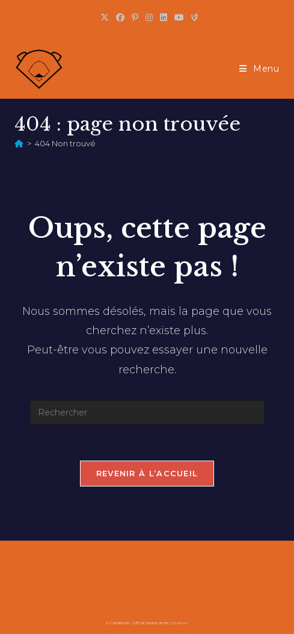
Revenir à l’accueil (147, 473)
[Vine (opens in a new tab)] (193, 17)
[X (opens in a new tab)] (104, 17)
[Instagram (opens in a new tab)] (149, 17)
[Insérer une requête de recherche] (147, 412)
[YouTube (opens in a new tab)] (179, 17)
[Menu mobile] (259, 68)
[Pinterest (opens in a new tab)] (135, 17)
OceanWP (178, 623)
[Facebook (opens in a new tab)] (120, 17)
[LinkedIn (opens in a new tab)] (163, 17)
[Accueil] (18, 143)
